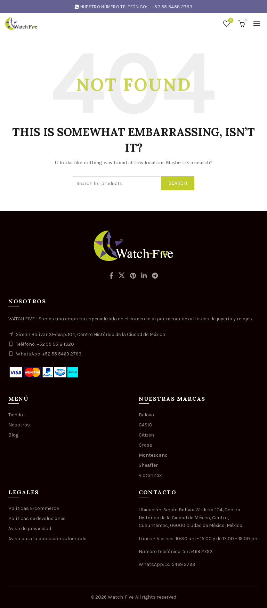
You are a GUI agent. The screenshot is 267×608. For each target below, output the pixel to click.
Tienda (15, 415)
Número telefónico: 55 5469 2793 (176, 551)
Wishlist (230, 20)
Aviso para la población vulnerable (47, 539)
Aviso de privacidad (29, 528)
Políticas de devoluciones (37, 518)
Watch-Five (121, 597)
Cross (145, 445)
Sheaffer (148, 465)
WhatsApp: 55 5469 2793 (167, 564)
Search (178, 183)
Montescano (153, 455)
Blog (13, 435)
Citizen (146, 435)
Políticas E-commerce (33, 508)
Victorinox (150, 475)
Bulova (146, 415)
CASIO (145, 425)
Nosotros (19, 425)
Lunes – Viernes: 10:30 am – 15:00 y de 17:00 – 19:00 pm (199, 539)
